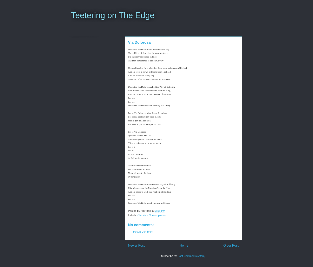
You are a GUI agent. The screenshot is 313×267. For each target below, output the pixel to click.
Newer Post (136, 245)
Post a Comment (143, 231)
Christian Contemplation (152, 215)
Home (184, 245)
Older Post (231, 245)
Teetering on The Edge (112, 15)
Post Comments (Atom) (191, 256)
